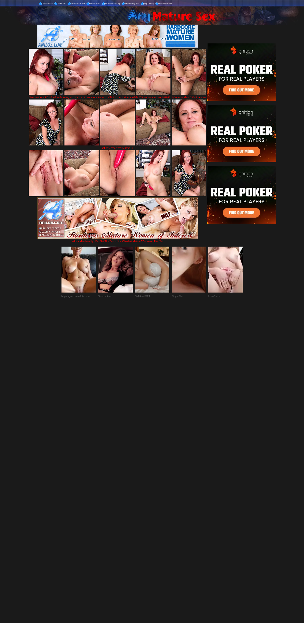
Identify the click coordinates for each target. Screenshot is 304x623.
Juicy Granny (148, 3)
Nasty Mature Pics (77, 3)
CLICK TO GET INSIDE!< (117, 148)
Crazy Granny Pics (131, 3)
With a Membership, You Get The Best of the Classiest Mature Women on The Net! (117, 239)
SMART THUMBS (160, 527)
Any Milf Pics (47, 3)
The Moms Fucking (112, 3)
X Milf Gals (61, 3)
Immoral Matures (165, 3)
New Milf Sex (94, 3)
